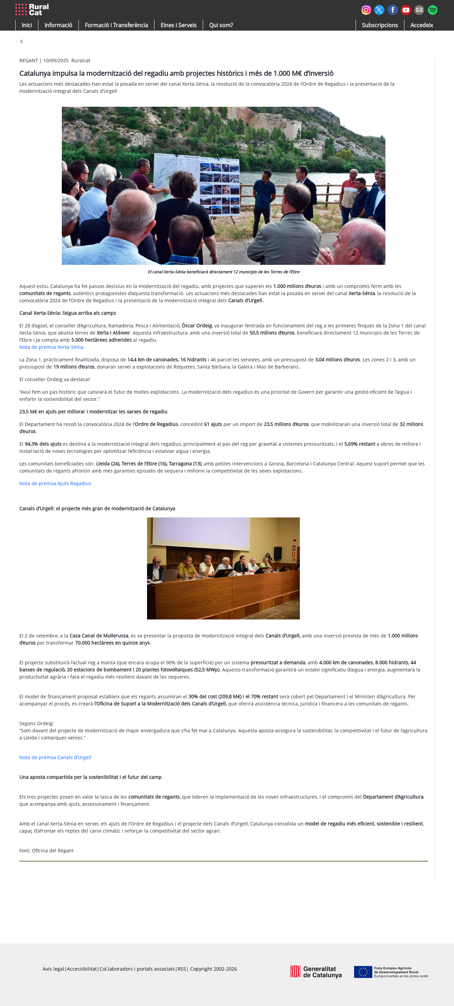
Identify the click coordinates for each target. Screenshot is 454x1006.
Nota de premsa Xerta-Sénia (51, 347)
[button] (27, 25)
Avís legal (53, 969)
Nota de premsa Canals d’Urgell (55, 757)
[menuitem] (116, 25)
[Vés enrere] (21, 42)
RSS (182, 969)
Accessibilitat (82, 969)
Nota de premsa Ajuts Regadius (55, 483)
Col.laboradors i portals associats (137, 969)
